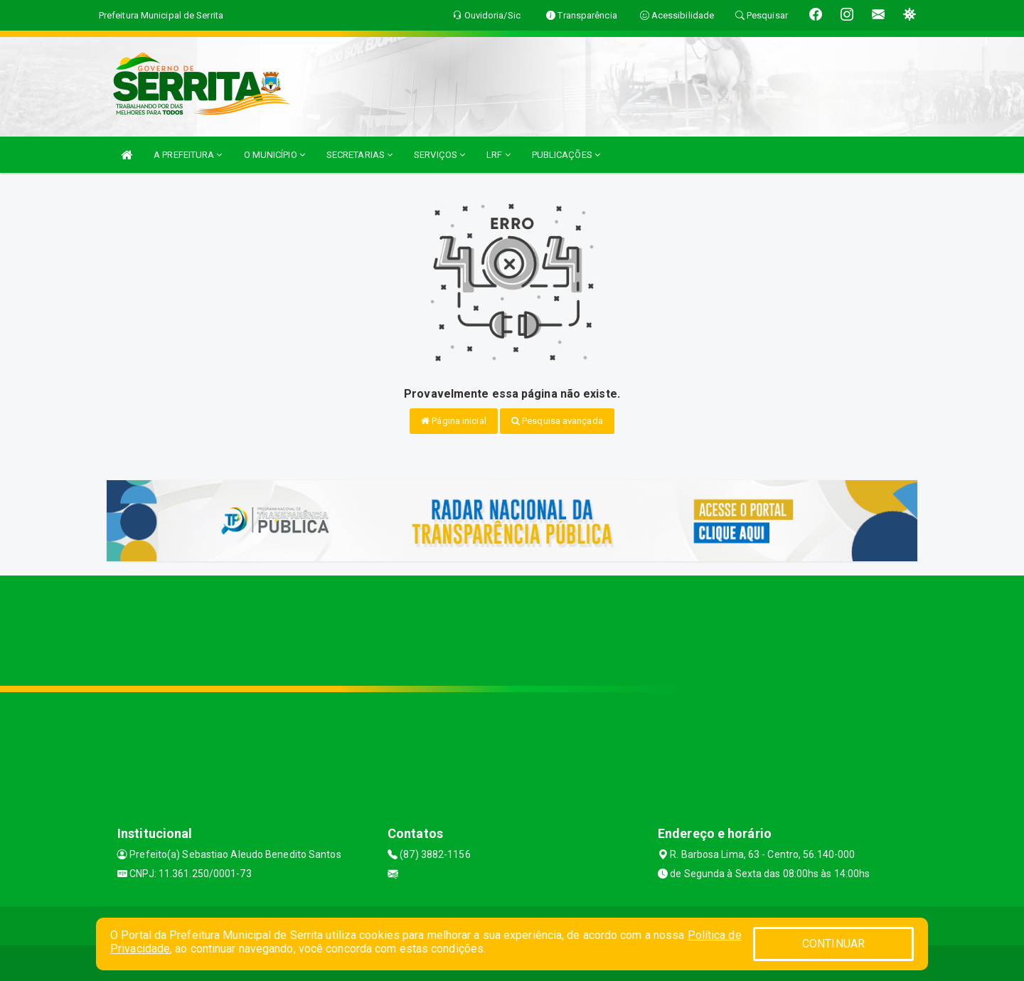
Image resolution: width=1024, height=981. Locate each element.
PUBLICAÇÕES (566, 154)
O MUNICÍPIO (274, 154)
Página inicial (453, 420)
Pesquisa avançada (557, 420)
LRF (498, 154)
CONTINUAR (833, 943)
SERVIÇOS (439, 154)
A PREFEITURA (188, 154)
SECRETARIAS (359, 154)
